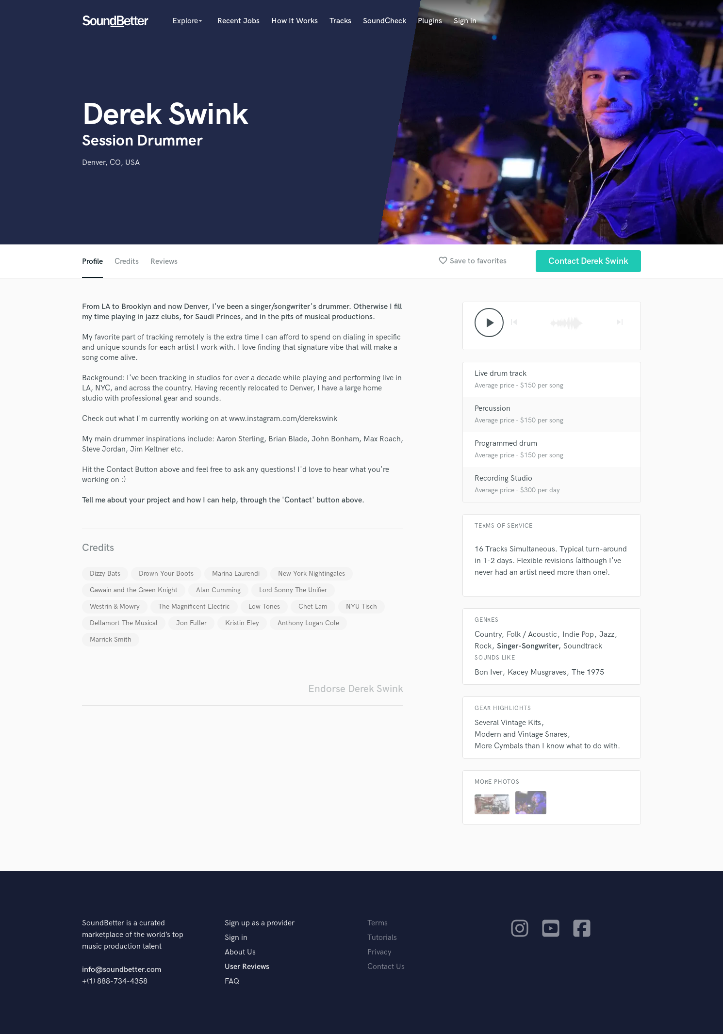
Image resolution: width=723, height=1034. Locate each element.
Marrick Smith (110, 639)
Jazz (606, 634)
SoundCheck (384, 21)
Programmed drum (506, 443)
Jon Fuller (191, 623)
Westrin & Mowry (115, 606)
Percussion (492, 408)
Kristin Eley (242, 623)
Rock (483, 646)
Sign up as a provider (260, 923)
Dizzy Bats (105, 573)
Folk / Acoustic (532, 634)
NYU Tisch (361, 606)
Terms (377, 923)
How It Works (294, 21)
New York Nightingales (311, 573)
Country (488, 634)
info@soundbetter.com (121, 969)
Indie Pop (578, 634)
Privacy (379, 952)
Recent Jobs (238, 21)
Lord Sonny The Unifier (293, 590)
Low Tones (264, 606)
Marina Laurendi (236, 573)
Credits (127, 261)
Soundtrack (582, 646)
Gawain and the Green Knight (134, 590)
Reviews (164, 261)
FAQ (232, 981)
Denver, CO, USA (111, 162)
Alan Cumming (218, 590)
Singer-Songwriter (527, 646)
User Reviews (247, 966)
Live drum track (500, 373)
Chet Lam (313, 606)
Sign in (465, 21)
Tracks (340, 21)
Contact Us (386, 966)
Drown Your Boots (166, 573)
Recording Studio (503, 478)
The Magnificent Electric (194, 606)
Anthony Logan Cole (308, 623)
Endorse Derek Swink (355, 689)
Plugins (430, 21)
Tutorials (382, 937)
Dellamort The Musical (124, 623)
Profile (92, 261)
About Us (240, 952)
